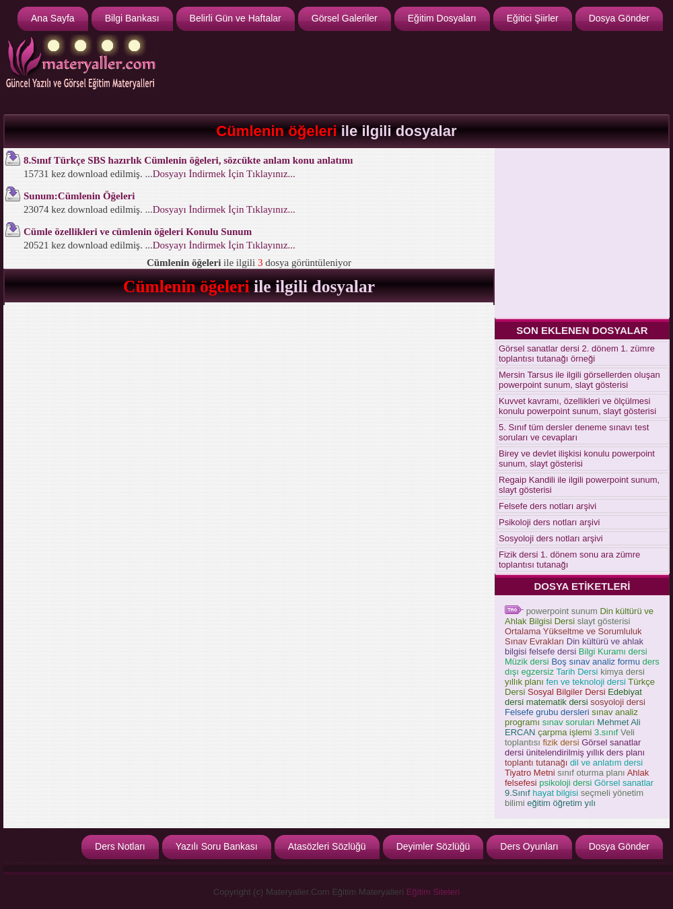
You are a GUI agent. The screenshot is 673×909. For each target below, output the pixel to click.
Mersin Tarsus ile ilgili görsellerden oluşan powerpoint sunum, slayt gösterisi (579, 380)
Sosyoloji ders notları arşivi (551, 538)
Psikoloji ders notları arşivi (549, 522)
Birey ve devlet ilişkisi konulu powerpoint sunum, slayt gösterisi (577, 458)
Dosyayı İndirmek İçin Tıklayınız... (224, 173)
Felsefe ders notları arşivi (547, 506)
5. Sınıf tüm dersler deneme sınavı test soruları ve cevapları (574, 432)
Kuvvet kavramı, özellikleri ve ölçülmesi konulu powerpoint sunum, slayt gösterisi (577, 406)
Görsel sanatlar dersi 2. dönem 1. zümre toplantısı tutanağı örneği (577, 353)
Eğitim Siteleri (433, 892)
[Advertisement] (582, 232)
